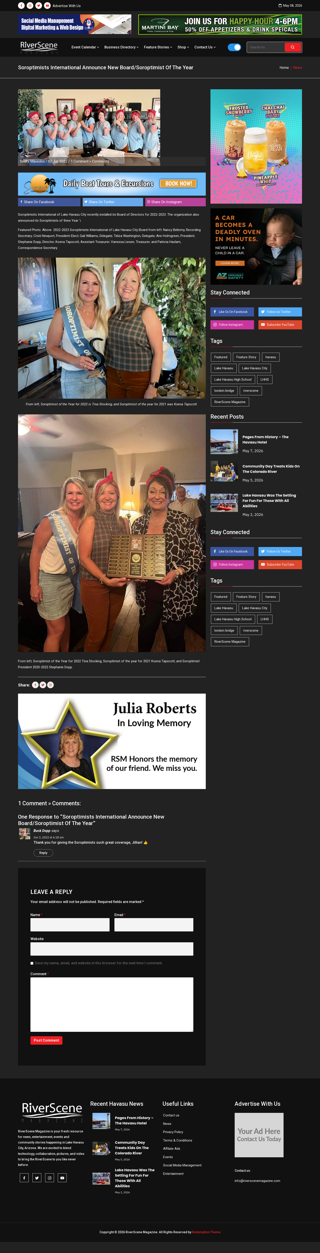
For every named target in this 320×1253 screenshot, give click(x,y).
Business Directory (122, 47)
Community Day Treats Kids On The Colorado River (271, 469)
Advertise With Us (67, 6)
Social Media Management (182, 1165)
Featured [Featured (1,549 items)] (220, 357)
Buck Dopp (42, 831)
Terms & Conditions (177, 1140)
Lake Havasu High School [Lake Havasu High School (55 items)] (233, 380)
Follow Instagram (230, 324)
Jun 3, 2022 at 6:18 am (49, 837)
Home (284, 68)
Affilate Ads (171, 1149)
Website (37, 939)
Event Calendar (86, 47)
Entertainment (173, 1174)
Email (120, 915)
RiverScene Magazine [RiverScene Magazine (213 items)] (230, 402)
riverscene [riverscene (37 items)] (250, 391)
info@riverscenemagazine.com (257, 1181)
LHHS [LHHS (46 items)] (265, 380)
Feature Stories (158, 47)
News (167, 1124)
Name (36, 915)
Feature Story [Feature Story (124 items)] (246, 357)
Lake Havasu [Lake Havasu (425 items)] (223, 368)
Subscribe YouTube (280, 324)
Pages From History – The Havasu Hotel (266, 439)
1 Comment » (81, 161)
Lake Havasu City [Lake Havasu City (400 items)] (254, 368)
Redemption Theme (206, 1232)
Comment (39, 974)
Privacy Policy (173, 1132)
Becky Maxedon (32, 161)
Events (168, 1157)
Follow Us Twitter (278, 312)
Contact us (171, 1115)
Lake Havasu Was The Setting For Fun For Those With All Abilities (269, 501)
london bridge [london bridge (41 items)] (224, 391)
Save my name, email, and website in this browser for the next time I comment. (99, 963)
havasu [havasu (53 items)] (271, 357)
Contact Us (205, 47)
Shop (184, 47)
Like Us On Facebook (233, 312)
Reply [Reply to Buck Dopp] (43, 853)
